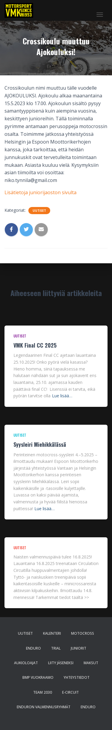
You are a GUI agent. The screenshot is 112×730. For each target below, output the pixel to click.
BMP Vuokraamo (37, 677)
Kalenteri (52, 633)
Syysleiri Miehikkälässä (39, 444)
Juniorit (78, 648)
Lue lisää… (62, 396)
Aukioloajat (26, 662)
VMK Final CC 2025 (34, 345)
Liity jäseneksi (60, 662)
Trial (56, 648)
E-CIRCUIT (70, 692)
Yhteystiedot (77, 677)
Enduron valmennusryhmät (43, 706)
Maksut (91, 662)
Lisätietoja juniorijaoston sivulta (40, 192)
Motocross (82, 633)
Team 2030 (42, 692)
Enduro (33, 648)
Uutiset (39, 210)
